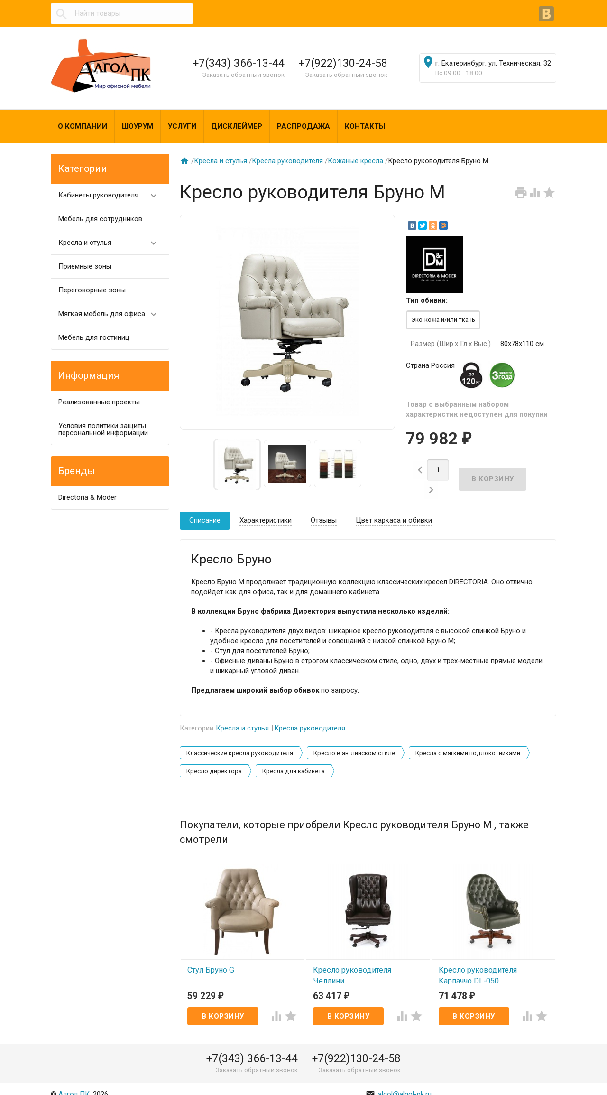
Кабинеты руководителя (111, 195)
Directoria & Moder (87, 497)
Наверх (567, 1077)
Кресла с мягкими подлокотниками (467, 743)
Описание (205, 510)
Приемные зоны (84, 266)
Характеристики (265, 510)
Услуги (182, 126)
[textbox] (122, 13)
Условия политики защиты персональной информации (103, 429)
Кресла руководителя (287, 161)
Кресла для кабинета (293, 761)
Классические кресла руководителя (239, 743)
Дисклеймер (236, 126)
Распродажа (303, 126)
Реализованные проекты (99, 402)
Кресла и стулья (111, 242)
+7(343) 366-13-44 (239, 63)
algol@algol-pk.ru (399, 1084)
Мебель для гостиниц (93, 337)
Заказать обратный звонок (243, 74)
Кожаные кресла (355, 161)
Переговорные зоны (92, 290)
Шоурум (137, 126)
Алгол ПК (74, 1084)
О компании (82, 126)
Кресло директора (214, 761)
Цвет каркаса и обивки (394, 510)
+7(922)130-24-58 (343, 63)
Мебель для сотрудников (100, 219)
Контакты (365, 126)
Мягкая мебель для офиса (111, 314)
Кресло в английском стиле (354, 743)
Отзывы (324, 510)
